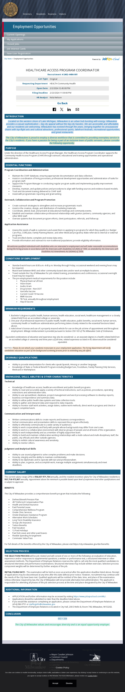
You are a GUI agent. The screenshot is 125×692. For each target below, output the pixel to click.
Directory (27, 14)
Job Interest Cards (16, 48)
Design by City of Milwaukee (92, 661)
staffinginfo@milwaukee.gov (42, 604)
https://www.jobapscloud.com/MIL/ (90, 596)
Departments (57, 659)
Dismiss (69, 683)
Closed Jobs (13, 44)
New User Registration (19, 53)
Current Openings (16, 34)
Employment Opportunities (34, 26)
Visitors (62, 14)
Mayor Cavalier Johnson (62, 654)
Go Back (62, 103)
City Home (8, 59)
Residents (40, 14)
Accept (55, 683)
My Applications (15, 39)
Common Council (59, 657)
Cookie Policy (62, 667)
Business (52, 14)
